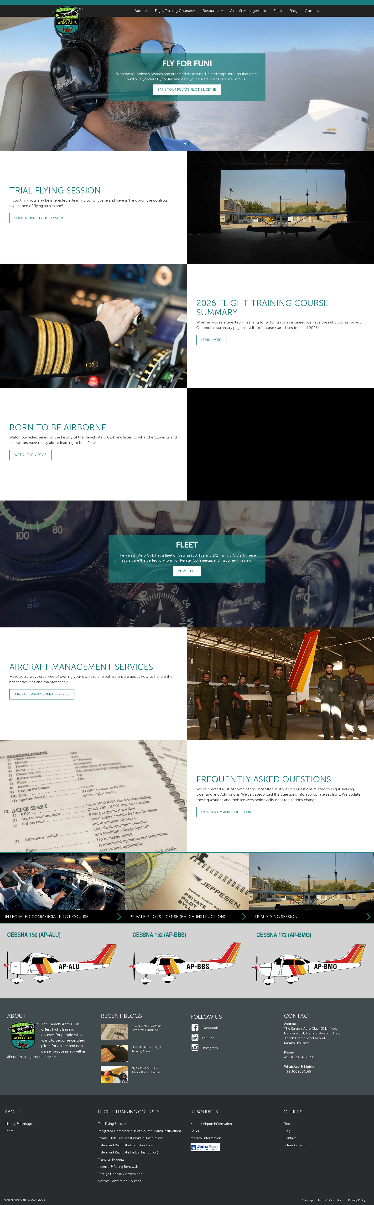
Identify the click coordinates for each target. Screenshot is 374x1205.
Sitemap (307, 1200)
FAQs (195, 1131)
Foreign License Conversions (120, 1174)
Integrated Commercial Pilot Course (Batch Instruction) (139, 1131)
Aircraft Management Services (41, 694)
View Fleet (187, 571)
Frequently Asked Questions (227, 812)
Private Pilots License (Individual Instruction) (130, 1138)
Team (9, 1131)
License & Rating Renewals (118, 1167)
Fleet (278, 10)
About (141, 10)
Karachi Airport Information (211, 1124)
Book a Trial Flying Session (38, 218)
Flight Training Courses (175, 10)
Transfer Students (111, 1160)
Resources (213, 10)
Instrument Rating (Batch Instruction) (125, 1145)
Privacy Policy (357, 1200)
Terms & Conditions (330, 1200)
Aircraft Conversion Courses (119, 1181)
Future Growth (295, 1145)
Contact (312, 10)
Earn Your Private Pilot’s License (187, 90)
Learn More (211, 340)
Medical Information (206, 1138)
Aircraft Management (248, 10)
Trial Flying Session (112, 1124)
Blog (293, 10)
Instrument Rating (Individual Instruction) (128, 1152)
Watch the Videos (30, 455)
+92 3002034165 (297, 1071)
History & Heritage (19, 1124)
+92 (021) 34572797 (299, 1057)
